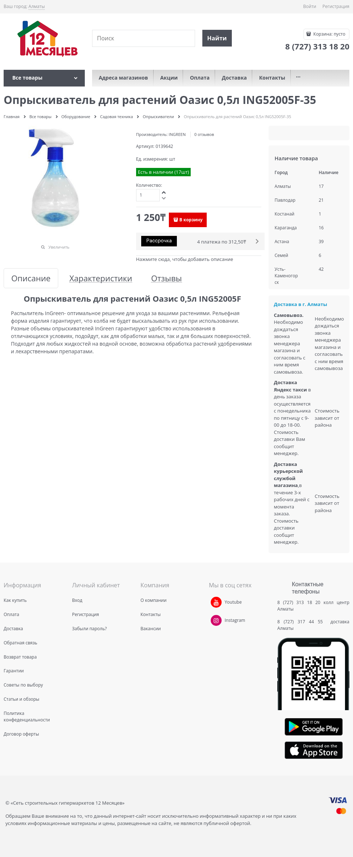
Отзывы (166, 278)
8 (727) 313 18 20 (298, 602)
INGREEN (177, 134)
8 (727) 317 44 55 (301, 622)
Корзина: (328, 34)
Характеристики (101, 278)
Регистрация (335, 6)
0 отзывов (204, 134)
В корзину (191, 220)
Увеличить (59, 247)
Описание (31, 278)
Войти (309, 6)
